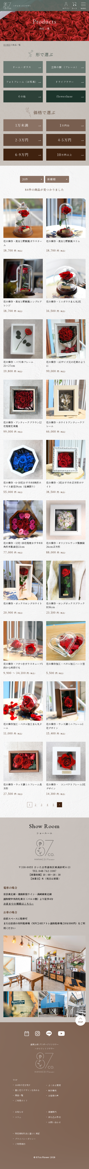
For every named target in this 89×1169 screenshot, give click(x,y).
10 (64, 154)
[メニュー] (83, 5)
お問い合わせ (54, 1122)
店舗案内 (52, 1111)
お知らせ (19, 1111)
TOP (80, 1021)
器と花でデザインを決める (27, 1090)
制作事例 (52, 1090)
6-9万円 (22, 154)
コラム (18, 1117)
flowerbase (65, 96)
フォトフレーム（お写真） (22, 81)
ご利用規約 (20, 1143)
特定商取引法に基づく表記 (27, 1133)
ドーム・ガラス (22, 67)
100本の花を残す (23, 1085)
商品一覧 (19, 1095)
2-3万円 (22, 139)
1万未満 (22, 125)
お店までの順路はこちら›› (18, 903)
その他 (22, 96)
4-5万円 (65, 139)
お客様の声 (53, 1095)
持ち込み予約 (54, 1117)
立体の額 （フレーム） (64, 67)
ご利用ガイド (21, 1100)
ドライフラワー (64, 81)
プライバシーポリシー (25, 1138)
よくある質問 (54, 1085)
